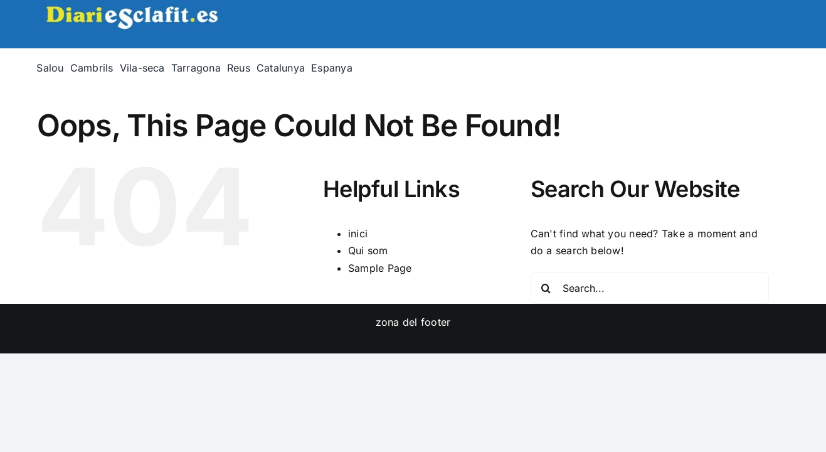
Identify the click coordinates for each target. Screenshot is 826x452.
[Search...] (650, 288)
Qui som (368, 250)
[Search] (546, 288)
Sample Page (380, 268)
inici (358, 233)
